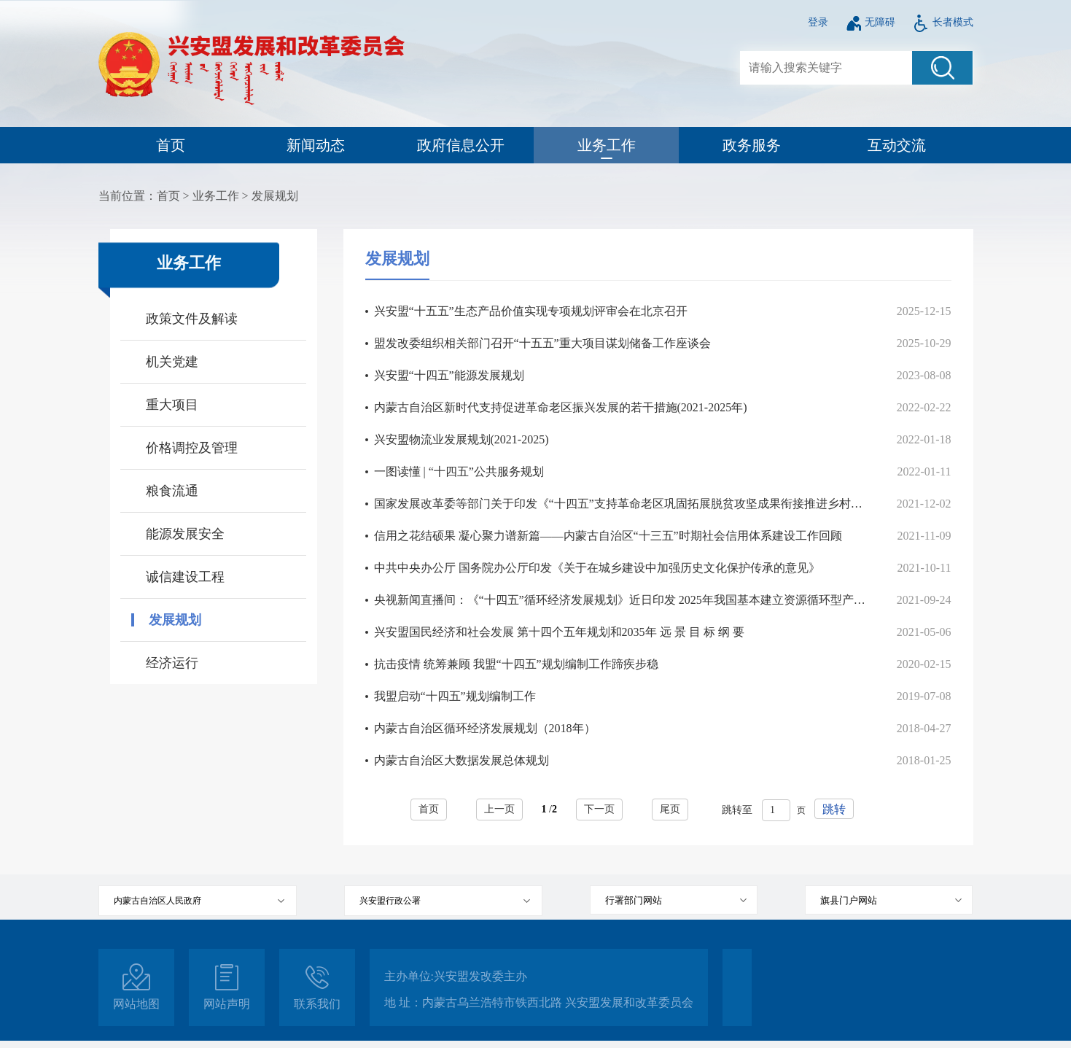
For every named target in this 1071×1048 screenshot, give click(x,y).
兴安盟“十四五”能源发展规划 (449, 375)
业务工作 (606, 145)
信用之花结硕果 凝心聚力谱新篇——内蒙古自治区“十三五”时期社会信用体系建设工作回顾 (608, 535)
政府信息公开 (461, 145)
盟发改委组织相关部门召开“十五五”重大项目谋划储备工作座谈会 (542, 343)
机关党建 (172, 361)
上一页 (499, 809)
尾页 (670, 809)
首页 (170, 145)
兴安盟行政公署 (390, 901)
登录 (818, 22)
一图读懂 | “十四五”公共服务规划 (459, 471)
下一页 (599, 809)
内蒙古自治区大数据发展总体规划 (461, 760)
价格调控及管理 (192, 447)
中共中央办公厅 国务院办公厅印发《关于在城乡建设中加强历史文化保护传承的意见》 (597, 568)
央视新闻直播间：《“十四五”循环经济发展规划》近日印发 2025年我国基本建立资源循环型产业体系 (620, 600)
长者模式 (942, 22)
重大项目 (172, 404)
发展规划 (275, 196)
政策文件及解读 (192, 318)
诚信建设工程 (185, 576)
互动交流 (897, 145)
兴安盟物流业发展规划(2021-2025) (461, 439)
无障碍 (870, 22)
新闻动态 (316, 145)
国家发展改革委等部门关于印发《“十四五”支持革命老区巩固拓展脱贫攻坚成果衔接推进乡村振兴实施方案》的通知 (620, 503)
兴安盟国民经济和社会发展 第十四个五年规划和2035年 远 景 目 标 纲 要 (559, 632)
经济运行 (172, 662)
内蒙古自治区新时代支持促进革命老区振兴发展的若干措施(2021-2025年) (560, 407)
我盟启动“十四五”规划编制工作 (455, 696)
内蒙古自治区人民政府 (157, 901)
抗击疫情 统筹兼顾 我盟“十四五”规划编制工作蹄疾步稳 (516, 664)
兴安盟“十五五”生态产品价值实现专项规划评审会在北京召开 (531, 311)
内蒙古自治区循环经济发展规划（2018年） (485, 728)
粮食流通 (172, 490)
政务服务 (752, 145)
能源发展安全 (185, 533)
